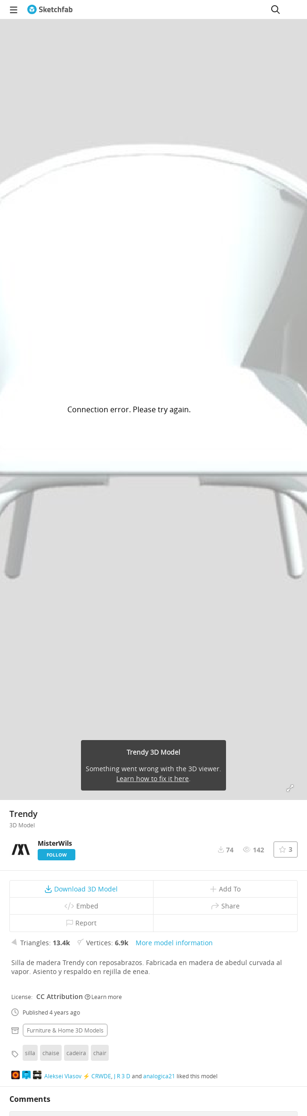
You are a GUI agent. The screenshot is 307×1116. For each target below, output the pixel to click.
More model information (174, 942)
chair (99, 1053)
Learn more (103, 996)
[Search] (275, 9)
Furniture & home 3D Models (65, 1030)
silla (30, 1053)
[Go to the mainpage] (50, 9)
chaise (50, 1053)
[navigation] (13, 9)
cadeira (76, 1053)
